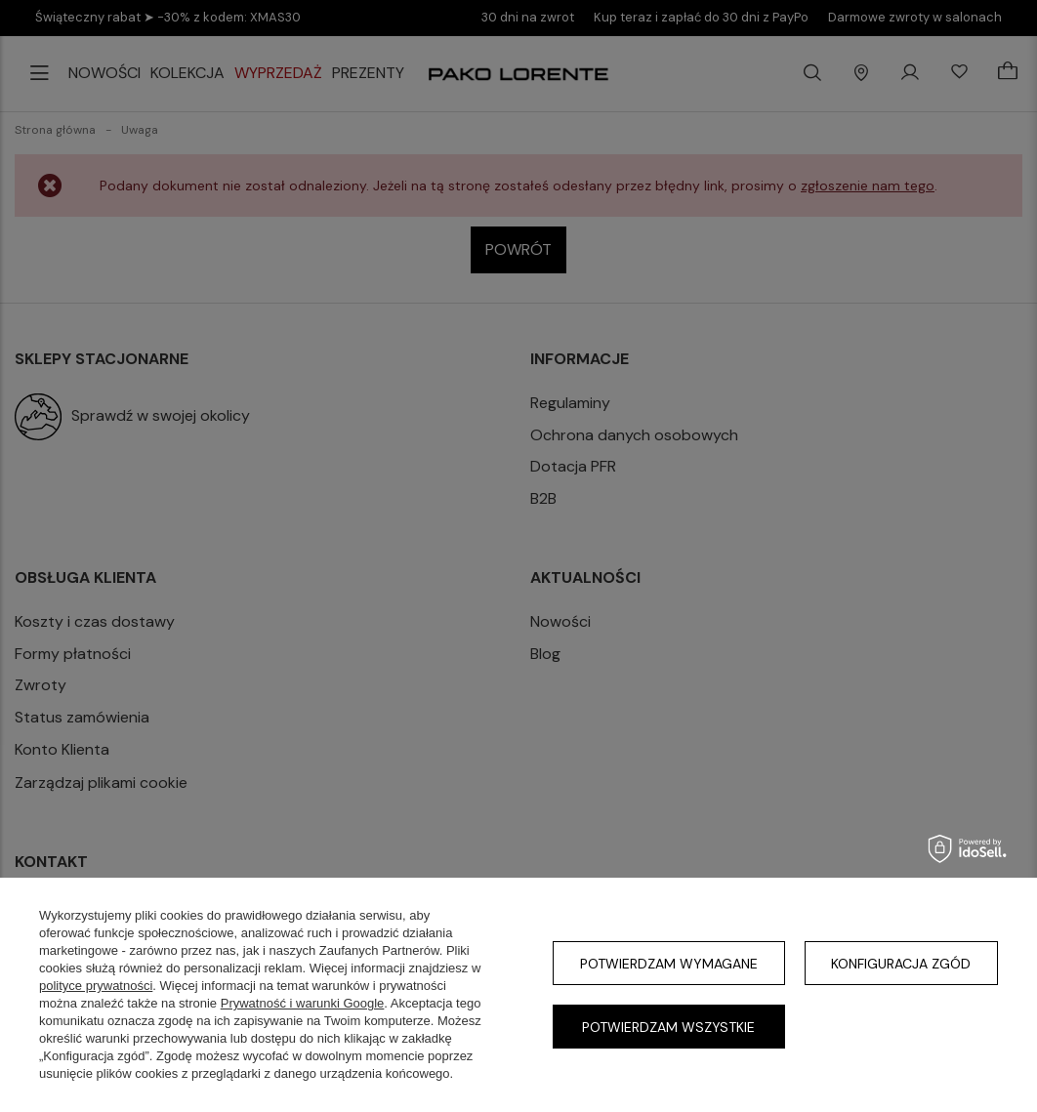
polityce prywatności (95, 985)
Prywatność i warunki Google (303, 1003)
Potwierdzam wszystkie (668, 1027)
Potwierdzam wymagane (669, 963)
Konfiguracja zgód (901, 963)
